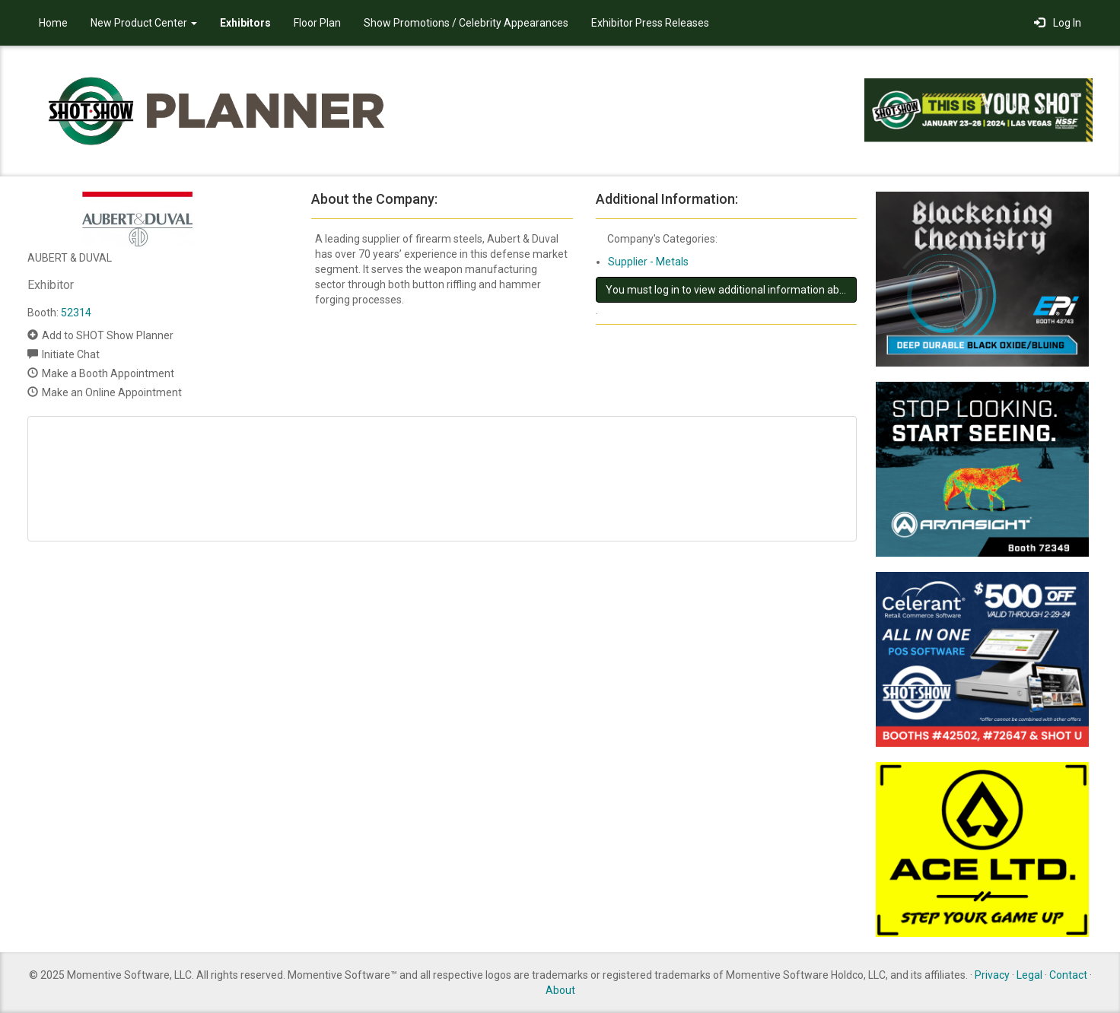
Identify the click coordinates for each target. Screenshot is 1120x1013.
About (560, 990)
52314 (76, 312)
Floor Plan (317, 23)
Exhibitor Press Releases (650, 23)
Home (53, 23)
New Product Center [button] (144, 23)
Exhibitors (245, 23)
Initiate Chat (71, 354)
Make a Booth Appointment (108, 373)
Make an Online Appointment (112, 392)
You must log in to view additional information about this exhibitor (731, 290)
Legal (1029, 975)
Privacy (992, 975)
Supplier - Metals (648, 262)
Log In (1057, 23)
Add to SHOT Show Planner (107, 335)
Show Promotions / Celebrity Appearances (466, 23)
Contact (1068, 975)
